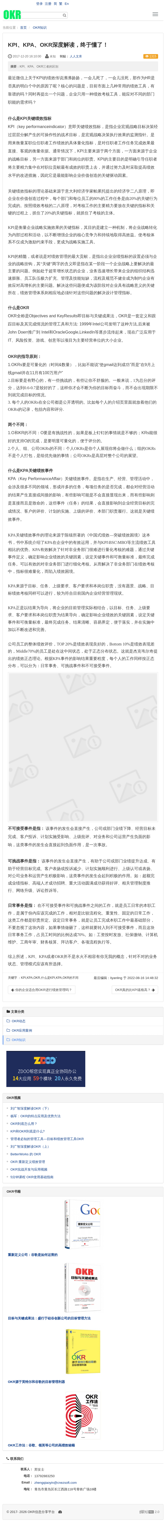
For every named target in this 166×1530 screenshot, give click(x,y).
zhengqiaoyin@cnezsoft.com (55, 1483)
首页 (23, 27)
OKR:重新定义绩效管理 (27, 1162)
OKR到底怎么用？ (23, 1124)
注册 (48, 4)
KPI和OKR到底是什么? (27, 1131)
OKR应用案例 (19, 1030)
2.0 (149, 1512)
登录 (39, 4)
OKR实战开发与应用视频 (28, 1169)
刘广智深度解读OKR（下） (30, 1108)
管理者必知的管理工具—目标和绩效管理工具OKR (47, 1139)
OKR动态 (16, 1021)
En (67, 4)
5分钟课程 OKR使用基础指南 (31, 1177)
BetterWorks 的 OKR (25, 1154)
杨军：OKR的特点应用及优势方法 (35, 1116)
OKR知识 (40, 27)
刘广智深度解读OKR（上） (30, 1146)
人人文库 (76, 56)
